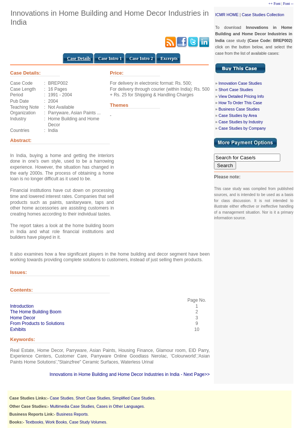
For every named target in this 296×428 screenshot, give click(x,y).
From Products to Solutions (37, 323)
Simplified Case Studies (133, 398)
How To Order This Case (240, 102)
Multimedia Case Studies (72, 406)
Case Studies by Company (242, 128)
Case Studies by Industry (240, 122)
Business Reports (72, 414)
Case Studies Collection (263, 14)
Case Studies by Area (237, 115)
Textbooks (34, 422)
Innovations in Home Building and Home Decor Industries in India (114, 374)
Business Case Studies (239, 109)
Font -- (288, 3)
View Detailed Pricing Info (241, 96)
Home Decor (22, 317)
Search (225, 165)
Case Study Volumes (87, 422)
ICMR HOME (226, 14)
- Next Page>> (195, 374)
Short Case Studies (235, 89)
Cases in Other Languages (120, 406)
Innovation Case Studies (240, 83)
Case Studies (61, 398)
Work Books (56, 422)
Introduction (22, 306)
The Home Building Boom (35, 311)
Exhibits (18, 329)
